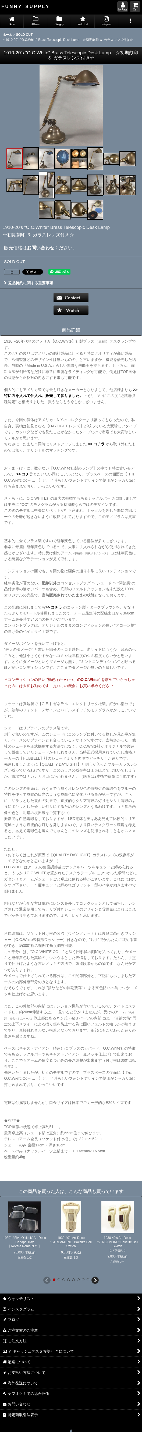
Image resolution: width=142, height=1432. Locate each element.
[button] (130, 21)
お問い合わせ (40, 247)
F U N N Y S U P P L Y (25, 6)
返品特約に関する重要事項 (28, 283)
